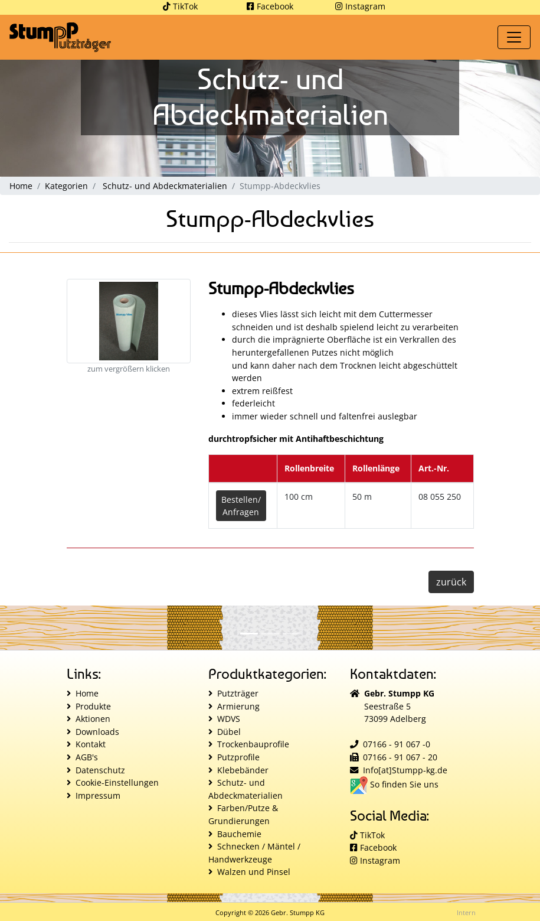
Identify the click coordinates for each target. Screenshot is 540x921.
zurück (451, 581)
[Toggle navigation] (514, 37)
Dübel (229, 731)
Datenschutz (100, 770)
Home (20, 185)
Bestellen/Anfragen (241, 506)
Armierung (238, 706)
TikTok (180, 6)
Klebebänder (243, 770)
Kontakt (91, 744)
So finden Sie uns (394, 784)
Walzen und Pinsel (253, 871)
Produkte (93, 706)
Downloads (97, 731)
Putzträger (237, 693)
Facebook (270, 6)
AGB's (87, 757)
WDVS (228, 718)
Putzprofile (238, 757)
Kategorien (66, 185)
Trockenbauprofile (253, 744)
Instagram (360, 6)
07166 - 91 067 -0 (396, 744)
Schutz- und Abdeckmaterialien (165, 185)
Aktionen (93, 718)
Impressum (98, 795)
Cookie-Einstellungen (117, 782)
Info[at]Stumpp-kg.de (405, 770)
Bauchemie (239, 833)
